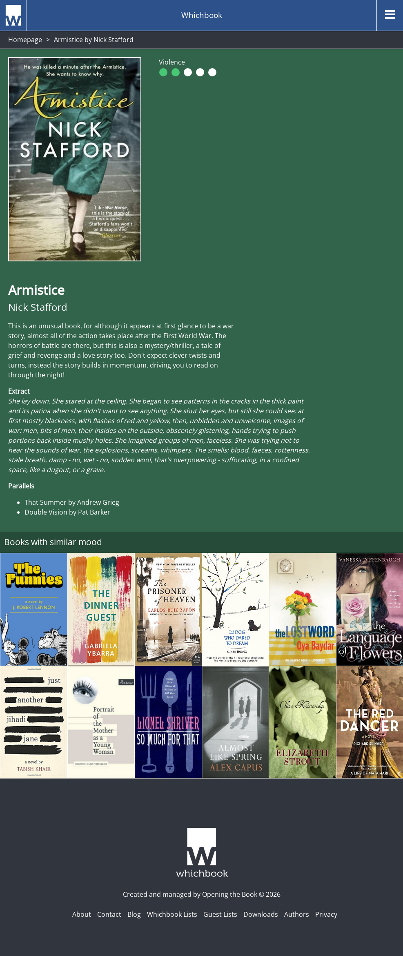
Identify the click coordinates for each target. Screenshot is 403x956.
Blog (134, 914)
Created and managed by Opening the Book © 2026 (202, 894)
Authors (296, 914)
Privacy (326, 914)
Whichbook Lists (172, 914)
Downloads (260, 914)
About (81, 914)
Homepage (25, 39)
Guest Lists (220, 914)
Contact (109, 914)
